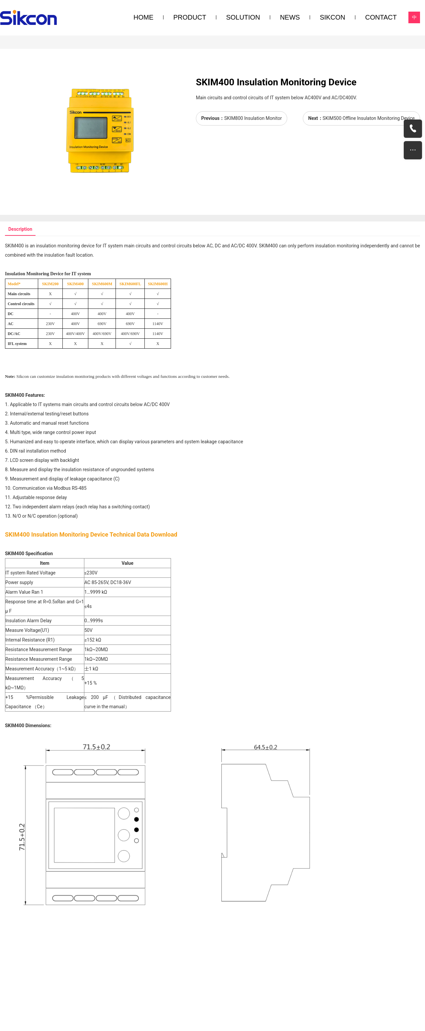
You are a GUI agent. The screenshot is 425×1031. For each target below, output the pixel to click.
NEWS (290, 17)
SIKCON (332, 17)
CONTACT (381, 17)
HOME (143, 17)
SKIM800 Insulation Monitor (253, 118)
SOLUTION (243, 17)
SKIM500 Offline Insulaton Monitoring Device (369, 118)
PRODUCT (189, 17)
